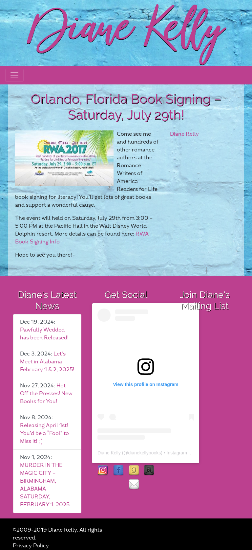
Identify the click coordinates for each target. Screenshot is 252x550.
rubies (118, 484)
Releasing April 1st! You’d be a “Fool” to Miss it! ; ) (44, 433)
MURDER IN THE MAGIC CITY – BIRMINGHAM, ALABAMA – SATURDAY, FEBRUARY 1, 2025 (45, 485)
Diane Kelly (184, 134)
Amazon (149, 470)
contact (133, 484)
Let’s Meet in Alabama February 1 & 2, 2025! (47, 362)
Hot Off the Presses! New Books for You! (46, 393)
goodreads (133, 470)
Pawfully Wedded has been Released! (44, 334)
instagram (102, 470)
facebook (118, 470)
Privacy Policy (31, 546)
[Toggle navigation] (14, 75)
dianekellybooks (144, 452)
